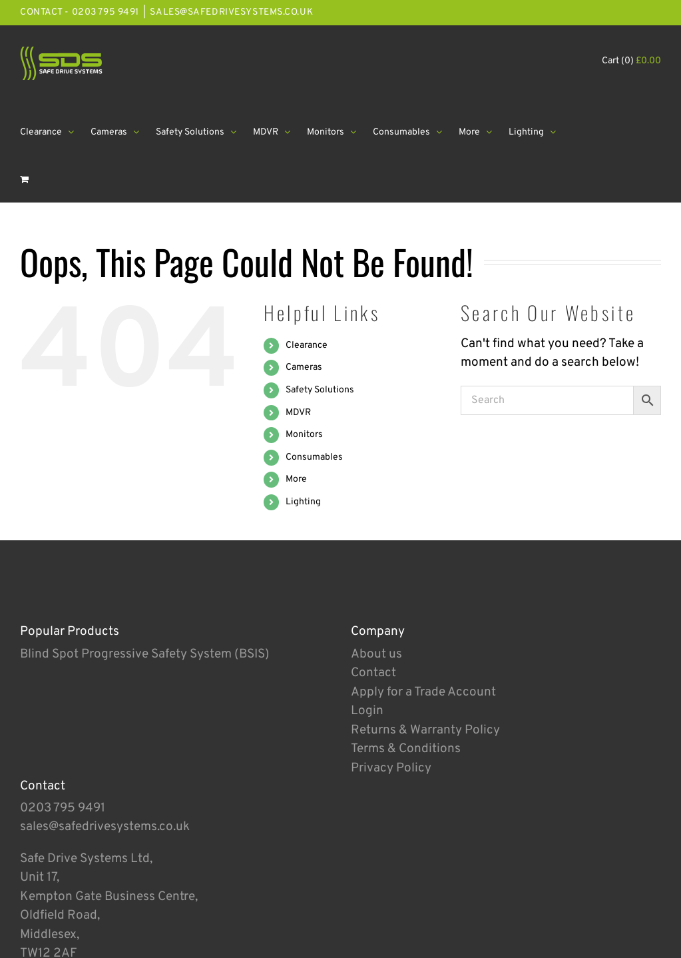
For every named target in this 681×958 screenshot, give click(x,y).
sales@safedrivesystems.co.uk (231, 12)
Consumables (314, 457)
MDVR (298, 412)
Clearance (307, 345)
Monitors (304, 434)
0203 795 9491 (62, 808)
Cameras (304, 367)
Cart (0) (631, 61)
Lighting (303, 502)
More (296, 479)
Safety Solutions (320, 390)
